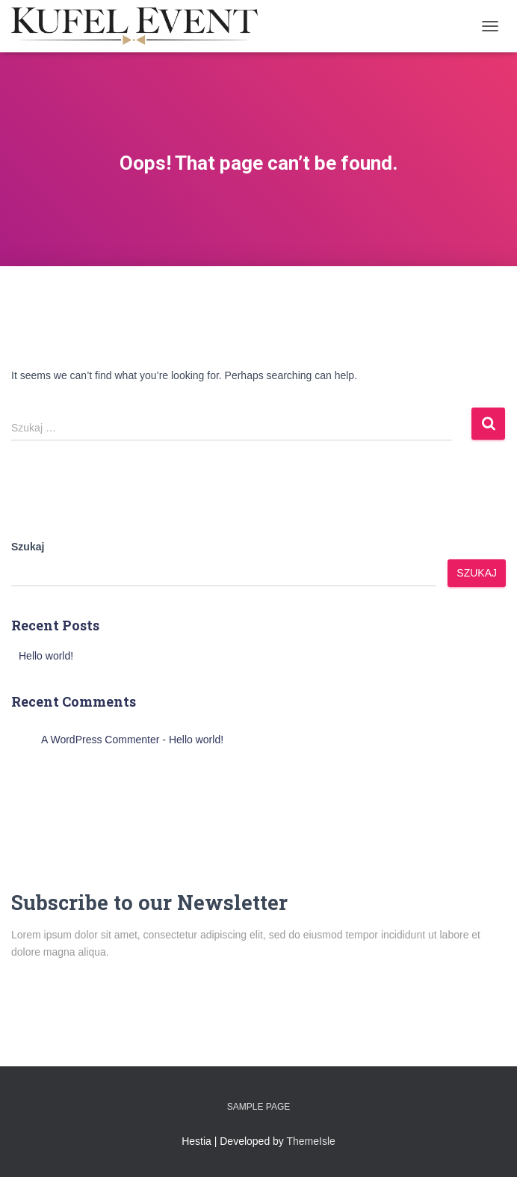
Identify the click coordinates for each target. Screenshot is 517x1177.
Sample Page (258, 1106)
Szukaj (27, 547)
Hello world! (46, 656)
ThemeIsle (311, 1141)
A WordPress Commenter (100, 740)
